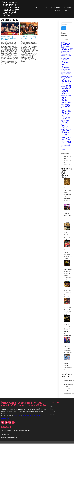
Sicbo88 (4, 43)
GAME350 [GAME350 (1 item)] (63, 45)
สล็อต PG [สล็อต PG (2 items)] (66, 83)
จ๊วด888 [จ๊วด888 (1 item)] (69, 58)
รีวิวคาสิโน (67, 167)
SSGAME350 (5, 423)
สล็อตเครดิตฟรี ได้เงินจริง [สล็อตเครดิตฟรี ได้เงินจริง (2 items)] (66, 92)
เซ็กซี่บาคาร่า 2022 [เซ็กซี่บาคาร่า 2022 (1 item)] (65, 106)
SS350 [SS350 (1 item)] (62, 54)
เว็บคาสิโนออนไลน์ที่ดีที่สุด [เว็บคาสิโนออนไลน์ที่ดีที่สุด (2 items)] (66, 112)
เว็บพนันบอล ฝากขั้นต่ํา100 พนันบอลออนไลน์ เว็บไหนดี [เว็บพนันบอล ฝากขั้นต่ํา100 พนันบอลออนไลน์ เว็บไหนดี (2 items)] (66, 137)
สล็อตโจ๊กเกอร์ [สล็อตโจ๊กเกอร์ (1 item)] (68, 96)
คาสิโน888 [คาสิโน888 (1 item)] (67, 55)
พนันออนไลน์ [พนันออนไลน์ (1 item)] (69, 78)
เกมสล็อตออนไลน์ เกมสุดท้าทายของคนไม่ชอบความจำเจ (67, 220)
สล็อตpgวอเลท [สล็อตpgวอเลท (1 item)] (64, 85)
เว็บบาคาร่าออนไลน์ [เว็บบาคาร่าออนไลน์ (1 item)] (65, 123)
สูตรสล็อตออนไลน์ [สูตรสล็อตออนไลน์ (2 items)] (66, 102)
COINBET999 (14, 423)
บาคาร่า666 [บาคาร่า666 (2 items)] (64, 63)
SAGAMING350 (27, 421)
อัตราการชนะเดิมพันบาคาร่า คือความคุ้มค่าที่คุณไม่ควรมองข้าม (68, 257)
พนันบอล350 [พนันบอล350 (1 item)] (63, 78)
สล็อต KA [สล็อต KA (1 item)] (65, 81)
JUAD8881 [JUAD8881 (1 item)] (63, 48)
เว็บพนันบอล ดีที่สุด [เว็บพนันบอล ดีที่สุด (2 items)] (65, 127)
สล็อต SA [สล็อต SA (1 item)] (69, 85)
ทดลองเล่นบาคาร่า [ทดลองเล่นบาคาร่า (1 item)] (65, 59)
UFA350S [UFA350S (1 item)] (66, 54)
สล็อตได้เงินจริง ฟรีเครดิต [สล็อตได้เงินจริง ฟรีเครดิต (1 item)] (66, 98)
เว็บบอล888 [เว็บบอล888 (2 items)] (65, 119)
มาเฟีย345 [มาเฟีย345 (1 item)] (63, 80)
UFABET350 (17, 421)
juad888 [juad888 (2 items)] (65, 46)
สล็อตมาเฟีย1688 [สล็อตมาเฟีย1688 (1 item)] (64, 86)
